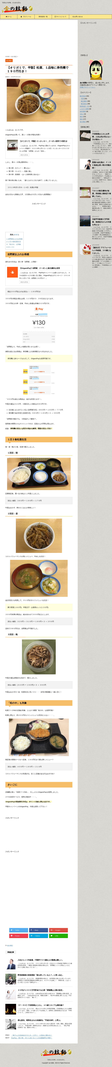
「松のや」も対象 (14, 244)
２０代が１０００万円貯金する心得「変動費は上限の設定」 (41, 990)
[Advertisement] (38, 38)
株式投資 (83, 96)
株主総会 (84, 104)
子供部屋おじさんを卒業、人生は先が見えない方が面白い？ (101, 136)
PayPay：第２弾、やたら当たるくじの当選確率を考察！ (31, 1038)
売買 (82, 98)
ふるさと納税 (84, 109)
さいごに (10, 247)
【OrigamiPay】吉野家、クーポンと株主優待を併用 (39, 268)
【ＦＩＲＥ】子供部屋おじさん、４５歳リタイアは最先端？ (41, 1005)
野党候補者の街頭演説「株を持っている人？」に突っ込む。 (41, 975)
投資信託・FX (84, 106)
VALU (82, 114)
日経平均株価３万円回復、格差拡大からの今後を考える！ (101, 222)
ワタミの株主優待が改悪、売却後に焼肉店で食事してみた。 (101, 193)
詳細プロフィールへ (87, 87)
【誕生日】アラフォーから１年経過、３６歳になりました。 (101, 250)
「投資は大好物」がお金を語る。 (56, 1059)
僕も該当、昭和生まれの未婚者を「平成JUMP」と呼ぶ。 (40, 1020)
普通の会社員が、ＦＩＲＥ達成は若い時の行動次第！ (101, 165)
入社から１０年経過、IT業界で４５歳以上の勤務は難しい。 (41, 960)
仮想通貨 (83, 111)
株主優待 (84, 101)
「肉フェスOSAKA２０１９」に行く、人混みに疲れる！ (31, 1035)
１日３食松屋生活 (14, 242)
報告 (81, 119)
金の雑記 (10, 945)
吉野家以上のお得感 (14, 239)
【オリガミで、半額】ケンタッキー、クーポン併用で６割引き (43, 141)
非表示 (16, 234)
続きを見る (24, 155)
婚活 (81, 116)
